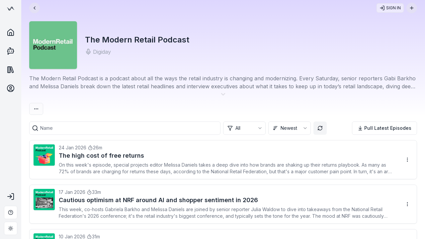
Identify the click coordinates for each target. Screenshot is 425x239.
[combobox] (244, 128)
